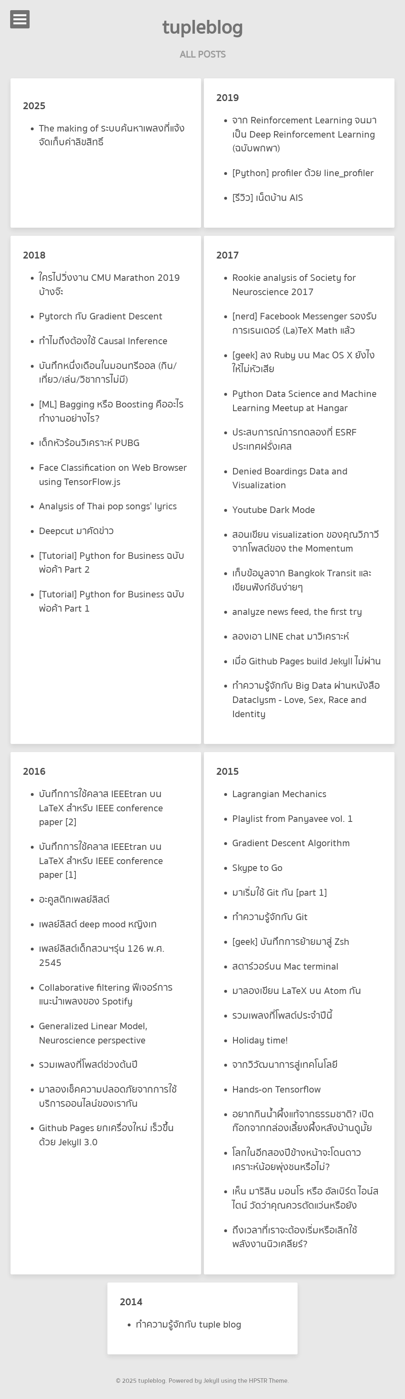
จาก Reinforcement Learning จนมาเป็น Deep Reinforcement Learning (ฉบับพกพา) (304, 134)
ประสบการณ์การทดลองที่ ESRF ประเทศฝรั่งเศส (294, 439)
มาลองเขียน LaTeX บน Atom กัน (296, 990)
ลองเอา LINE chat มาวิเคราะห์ (290, 636)
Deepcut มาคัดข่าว (76, 531)
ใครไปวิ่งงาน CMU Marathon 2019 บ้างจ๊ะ (109, 285)
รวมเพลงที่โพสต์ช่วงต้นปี (88, 1064)
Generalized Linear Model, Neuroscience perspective (93, 1033)
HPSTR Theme (268, 1380)
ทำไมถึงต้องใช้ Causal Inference (103, 341)
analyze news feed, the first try (297, 611)
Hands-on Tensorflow (276, 1089)
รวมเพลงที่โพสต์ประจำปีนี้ (282, 1015)
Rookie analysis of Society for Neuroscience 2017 (294, 285)
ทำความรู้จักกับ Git (270, 917)
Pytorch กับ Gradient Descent (101, 316)
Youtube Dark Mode (273, 509)
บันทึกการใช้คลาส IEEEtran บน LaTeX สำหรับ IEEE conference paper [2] (101, 808)
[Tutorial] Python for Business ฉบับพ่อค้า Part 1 (111, 601)
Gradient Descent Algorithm (291, 843)
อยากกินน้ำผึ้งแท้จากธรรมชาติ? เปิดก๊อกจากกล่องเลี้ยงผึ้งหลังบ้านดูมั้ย (303, 1121)
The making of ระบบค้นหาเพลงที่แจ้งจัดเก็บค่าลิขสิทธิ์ (112, 135)
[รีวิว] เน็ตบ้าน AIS (267, 197)
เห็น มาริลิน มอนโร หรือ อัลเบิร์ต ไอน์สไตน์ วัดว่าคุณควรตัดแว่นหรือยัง (305, 1198)
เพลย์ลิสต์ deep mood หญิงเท (98, 924)
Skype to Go (257, 867)
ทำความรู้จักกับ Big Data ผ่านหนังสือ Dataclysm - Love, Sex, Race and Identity (306, 699)
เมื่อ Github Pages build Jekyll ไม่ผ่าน (306, 661)
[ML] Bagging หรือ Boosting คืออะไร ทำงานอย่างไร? (111, 411)
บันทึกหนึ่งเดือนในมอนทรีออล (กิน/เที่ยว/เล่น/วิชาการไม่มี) (108, 373)
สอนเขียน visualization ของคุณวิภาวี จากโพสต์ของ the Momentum (305, 541)
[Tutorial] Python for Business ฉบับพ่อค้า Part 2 (111, 563)
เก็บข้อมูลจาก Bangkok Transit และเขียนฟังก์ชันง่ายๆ (301, 580)
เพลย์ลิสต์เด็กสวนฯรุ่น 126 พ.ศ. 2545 (102, 955)
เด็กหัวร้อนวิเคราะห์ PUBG (89, 443)
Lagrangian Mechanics (279, 794)
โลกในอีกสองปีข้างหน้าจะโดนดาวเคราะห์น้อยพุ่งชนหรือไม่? (296, 1160)
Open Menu (20, 19)
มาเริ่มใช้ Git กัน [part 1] (279, 892)
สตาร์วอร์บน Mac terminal (285, 966)
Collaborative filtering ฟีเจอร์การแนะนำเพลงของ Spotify (106, 994)
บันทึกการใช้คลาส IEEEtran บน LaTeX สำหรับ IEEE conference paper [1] (101, 860)
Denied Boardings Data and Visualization (289, 478)
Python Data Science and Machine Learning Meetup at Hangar (304, 401)
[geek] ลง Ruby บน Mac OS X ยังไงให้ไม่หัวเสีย (303, 362)
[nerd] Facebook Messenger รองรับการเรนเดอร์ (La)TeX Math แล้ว (304, 323)
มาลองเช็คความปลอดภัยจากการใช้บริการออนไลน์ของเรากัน (108, 1096)
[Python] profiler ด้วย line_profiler (303, 173)
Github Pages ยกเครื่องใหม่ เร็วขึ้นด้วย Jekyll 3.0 (106, 1135)
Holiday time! (260, 1040)
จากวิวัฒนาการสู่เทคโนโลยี (285, 1064)
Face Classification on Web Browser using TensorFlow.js (113, 474)
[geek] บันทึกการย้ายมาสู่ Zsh (290, 941)
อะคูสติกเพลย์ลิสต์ (74, 899)
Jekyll (211, 1380)
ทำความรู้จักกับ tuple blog (188, 1324)
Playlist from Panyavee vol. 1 (292, 818)
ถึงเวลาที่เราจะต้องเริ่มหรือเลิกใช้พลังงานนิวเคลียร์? (294, 1237)
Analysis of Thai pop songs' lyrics (108, 506)
